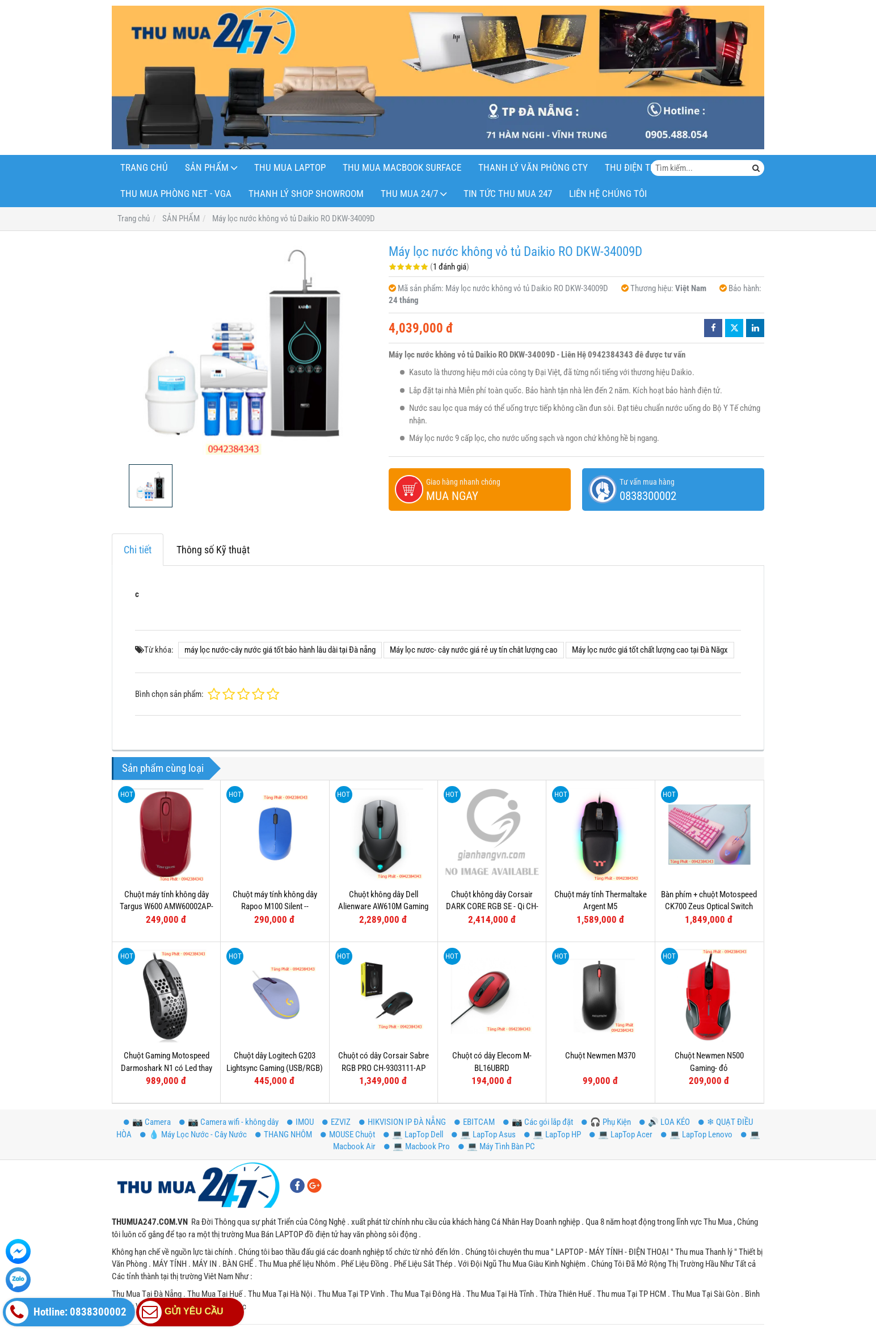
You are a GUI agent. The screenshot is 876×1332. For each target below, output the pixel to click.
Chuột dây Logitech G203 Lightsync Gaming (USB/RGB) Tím (274, 1068)
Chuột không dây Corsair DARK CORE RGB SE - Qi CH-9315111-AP (492, 906)
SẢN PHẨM (207, 167)
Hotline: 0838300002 (66, 1312)
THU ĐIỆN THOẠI (637, 167)
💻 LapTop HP (552, 1134)
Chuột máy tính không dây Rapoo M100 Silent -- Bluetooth (275, 906)
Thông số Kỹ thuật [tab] (213, 550)
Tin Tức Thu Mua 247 (508, 193)
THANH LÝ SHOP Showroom (306, 193)
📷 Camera (147, 1122)
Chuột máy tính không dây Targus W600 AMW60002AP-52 (166, 906)
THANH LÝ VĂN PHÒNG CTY (533, 167)
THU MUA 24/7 (409, 193)
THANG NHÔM (283, 1134)
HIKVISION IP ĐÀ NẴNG (402, 1122)
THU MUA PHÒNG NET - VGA (175, 193)
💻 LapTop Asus (484, 1134)
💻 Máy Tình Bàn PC (496, 1146)
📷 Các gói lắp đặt (538, 1122)
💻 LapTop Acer (620, 1134)
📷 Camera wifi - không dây (229, 1122)
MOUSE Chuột (348, 1134)
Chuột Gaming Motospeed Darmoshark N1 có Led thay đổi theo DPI (166, 1068)
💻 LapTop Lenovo (696, 1134)
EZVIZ (336, 1122)
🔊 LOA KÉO (664, 1122)
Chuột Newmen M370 (600, 1056)
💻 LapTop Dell (413, 1134)
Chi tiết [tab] (137, 550)
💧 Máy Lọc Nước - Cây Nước (193, 1134)
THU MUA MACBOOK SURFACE (402, 167)
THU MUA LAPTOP (290, 167)
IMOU (300, 1122)
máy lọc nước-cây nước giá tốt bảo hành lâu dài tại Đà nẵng (280, 650)
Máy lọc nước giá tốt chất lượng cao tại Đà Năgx (650, 650)
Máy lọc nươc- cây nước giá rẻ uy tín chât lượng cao (474, 650)
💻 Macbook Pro (417, 1146)
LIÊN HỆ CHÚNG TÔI (608, 193)
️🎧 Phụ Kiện (606, 1122)
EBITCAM (474, 1122)
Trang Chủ (144, 167)
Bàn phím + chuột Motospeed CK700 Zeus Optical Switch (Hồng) (709, 906)
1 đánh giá (449, 267)
